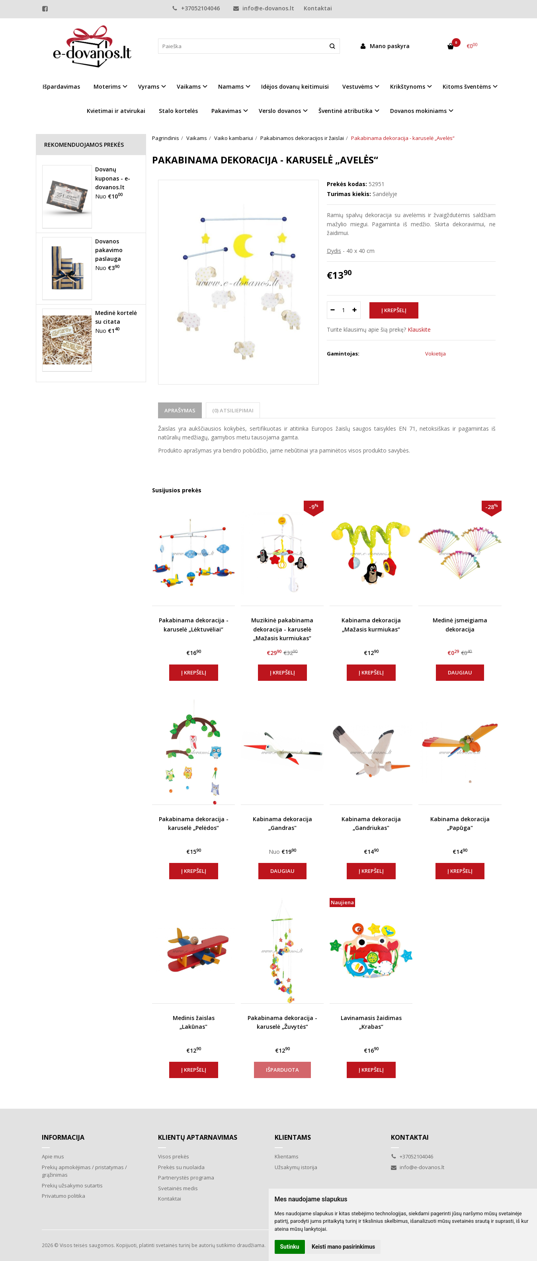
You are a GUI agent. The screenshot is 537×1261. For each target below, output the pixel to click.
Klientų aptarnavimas (197, 1137)
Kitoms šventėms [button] (467, 86)
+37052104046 (196, 8)
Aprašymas (179, 410)
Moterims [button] (107, 86)
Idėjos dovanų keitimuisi (295, 86)
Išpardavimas (61, 86)
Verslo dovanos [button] (280, 111)
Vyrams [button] (148, 86)
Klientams (293, 1137)
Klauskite (419, 329)
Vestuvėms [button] (357, 86)
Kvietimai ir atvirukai (116, 111)
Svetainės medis (178, 1188)
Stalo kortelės (178, 111)
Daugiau (460, 672)
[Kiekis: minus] (332, 310)
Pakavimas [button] (226, 111)
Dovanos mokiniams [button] (418, 111)
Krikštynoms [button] (407, 86)
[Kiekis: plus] (355, 310)
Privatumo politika (63, 1195)
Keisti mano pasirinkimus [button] (343, 1247)
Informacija (63, 1137)
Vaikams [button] (189, 86)
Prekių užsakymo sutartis (72, 1185)
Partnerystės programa (186, 1177)
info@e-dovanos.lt (263, 8)
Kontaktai (318, 8)
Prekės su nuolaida (181, 1167)
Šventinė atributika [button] (345, 111)
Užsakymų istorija (296, 1167)
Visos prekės (173, 1156)
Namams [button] (231, 86)
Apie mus (53, 1156)
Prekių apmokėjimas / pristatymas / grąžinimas (84, 1171)
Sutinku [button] (289, 1247)
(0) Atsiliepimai (233, 410)
